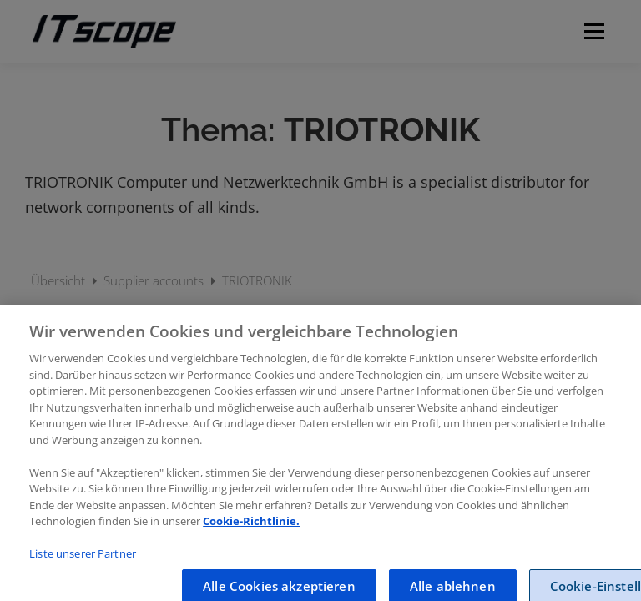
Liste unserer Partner (82, 562)
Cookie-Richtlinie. (251, 530)
